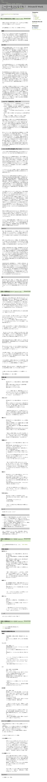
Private (8, 14)
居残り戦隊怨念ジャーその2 (9, 539)
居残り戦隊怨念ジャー (7, 291)
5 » (3, 15)
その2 (3, 628)
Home (5, 14)
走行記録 (13, 3)
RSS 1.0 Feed (34, 23)
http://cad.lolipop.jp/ (20, 8)
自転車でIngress (19, 3)
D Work (11, 14)
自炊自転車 (8, 3)
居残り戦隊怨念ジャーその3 (9, 621)
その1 (3, 626)
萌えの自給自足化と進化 (8, 19)
